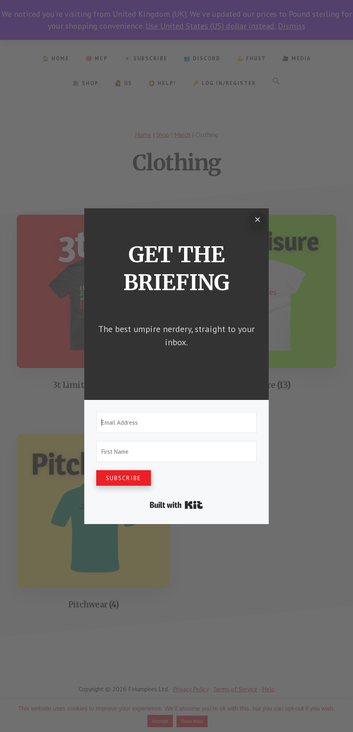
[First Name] (176, 451)
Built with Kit (176, 505)
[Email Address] (176, 422)
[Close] (258, 220)
